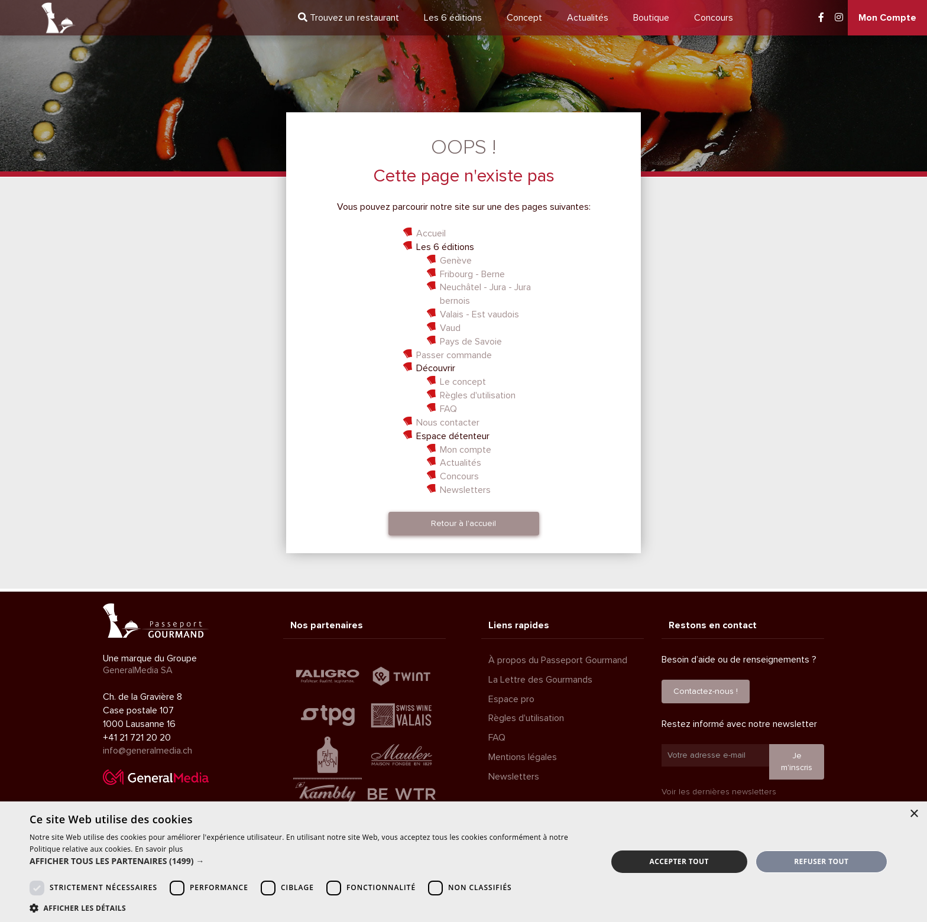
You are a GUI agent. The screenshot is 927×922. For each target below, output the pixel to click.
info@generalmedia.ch (147, 751)
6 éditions (453, 17)
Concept (524, 18)
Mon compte (465, 450)
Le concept (463, 382)
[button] (310, 861)
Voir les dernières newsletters (719, 792)
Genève (456, 261)
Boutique (651, 18)
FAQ (448, 409)
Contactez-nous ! (705, 691)
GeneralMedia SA (138, 670)
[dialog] (463, 861)
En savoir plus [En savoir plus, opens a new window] (159, 849)
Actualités (587, 18)
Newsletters (465, 490)
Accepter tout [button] (679, 861)
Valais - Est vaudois (479, 314)
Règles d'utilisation (478, 395)
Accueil (431, 233)
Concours (713, 18)
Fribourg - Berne (472, 274)
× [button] (913, 814)
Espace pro (511, 699)
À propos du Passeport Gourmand (557, 660)
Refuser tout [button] (821, 861)
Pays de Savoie (471, 342)
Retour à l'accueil (463, 523)
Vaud (450, 328)
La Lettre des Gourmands (540, 680)
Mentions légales (522, 757)
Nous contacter (447, 422)
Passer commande (454, 355)
